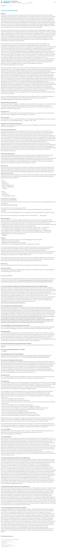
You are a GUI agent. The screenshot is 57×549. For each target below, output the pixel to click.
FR (8, 5)
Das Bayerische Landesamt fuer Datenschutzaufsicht (37, 357)
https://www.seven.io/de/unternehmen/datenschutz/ (13, 303)
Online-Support (43, 215)
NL (10, 5)
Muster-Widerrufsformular (7, 173)
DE (6, 5)
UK (11, 5)
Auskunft (3, 346)
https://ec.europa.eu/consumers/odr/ (9, 205)
